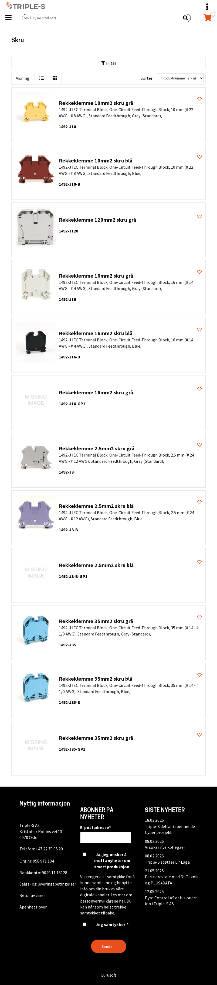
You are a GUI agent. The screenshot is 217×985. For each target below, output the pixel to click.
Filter (108, 63)
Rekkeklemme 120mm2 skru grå (97, 219)
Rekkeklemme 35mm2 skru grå (96, 621)
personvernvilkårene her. (103, 901)
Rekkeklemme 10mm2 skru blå (95, 160)
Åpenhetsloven (33, 907)
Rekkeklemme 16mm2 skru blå (95, 333)
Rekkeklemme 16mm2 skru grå (96, 275)
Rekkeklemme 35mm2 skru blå (95, 678)
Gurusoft (108, 975)
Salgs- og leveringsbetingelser (47, 884)
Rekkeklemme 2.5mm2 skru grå (96, 448)
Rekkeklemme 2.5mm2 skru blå (96, 506)
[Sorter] (180, 78)
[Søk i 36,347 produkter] (100, 18)
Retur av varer (32, 895)
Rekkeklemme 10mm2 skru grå (96, 102)
